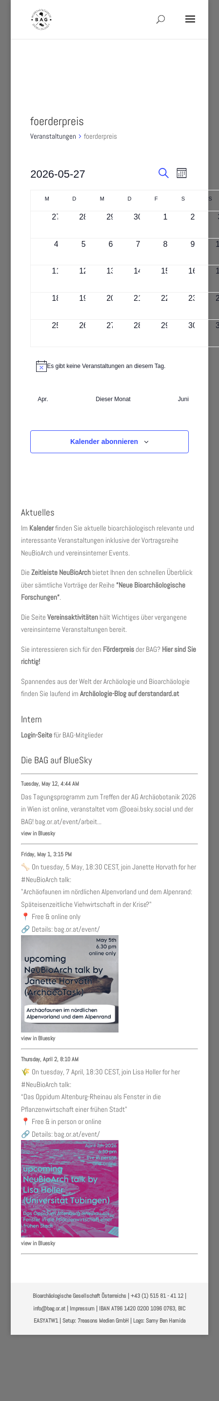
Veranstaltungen (53, 136)
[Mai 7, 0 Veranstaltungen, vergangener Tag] (138, 252)
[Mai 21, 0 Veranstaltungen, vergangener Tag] (138, 306)
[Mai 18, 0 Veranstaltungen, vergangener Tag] (56, 306)
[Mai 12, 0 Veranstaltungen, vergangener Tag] (83, 278)
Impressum (82, 1308)
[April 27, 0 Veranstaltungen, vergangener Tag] (56, 224)
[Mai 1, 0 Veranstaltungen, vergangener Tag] (165, 224)
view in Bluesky (38, 833)
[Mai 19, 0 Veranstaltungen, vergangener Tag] (83, 306)
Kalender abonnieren (104, 441)
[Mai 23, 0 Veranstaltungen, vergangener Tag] (192, 306)
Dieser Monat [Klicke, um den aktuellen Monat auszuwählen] (113, 399)
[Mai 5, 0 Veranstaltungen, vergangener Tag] (83, 252)
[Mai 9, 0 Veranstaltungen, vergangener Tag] (192, 252)
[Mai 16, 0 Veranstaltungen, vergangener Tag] (192, 278)
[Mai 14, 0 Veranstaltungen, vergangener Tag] (138, 278)
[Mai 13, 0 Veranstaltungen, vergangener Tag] (110, 278)
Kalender (41, 528)
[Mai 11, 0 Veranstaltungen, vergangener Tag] (56, 278)
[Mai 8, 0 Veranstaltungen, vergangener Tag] (165, 252)
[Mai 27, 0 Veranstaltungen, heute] (110, 333)
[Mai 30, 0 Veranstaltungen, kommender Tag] (192, 333)
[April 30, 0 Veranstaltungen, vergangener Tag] (138, 224)
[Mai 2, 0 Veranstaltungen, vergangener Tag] (192, 224)
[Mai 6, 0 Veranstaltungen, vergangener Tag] (110, 252)
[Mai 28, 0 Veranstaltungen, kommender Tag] (138, 333)
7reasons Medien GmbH (103, 1321)
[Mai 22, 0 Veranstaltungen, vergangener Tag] (165, 306)
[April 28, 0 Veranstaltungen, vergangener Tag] (83, 224)
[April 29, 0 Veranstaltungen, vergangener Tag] (110, 224)
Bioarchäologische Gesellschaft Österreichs (79, 1296)
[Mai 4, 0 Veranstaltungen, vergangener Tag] (56, 252)
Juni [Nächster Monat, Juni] (183, 399)
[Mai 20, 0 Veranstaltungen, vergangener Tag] (110, 306)
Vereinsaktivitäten (72, 617)
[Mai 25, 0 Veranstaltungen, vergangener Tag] (56, 333)
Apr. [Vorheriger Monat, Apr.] (43, 399)
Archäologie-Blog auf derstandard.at (129, 693)
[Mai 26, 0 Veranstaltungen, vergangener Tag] (83, 333)
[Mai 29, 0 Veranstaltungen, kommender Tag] (165, 333)
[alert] (109, 366)
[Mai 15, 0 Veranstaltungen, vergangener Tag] (165, 278)
